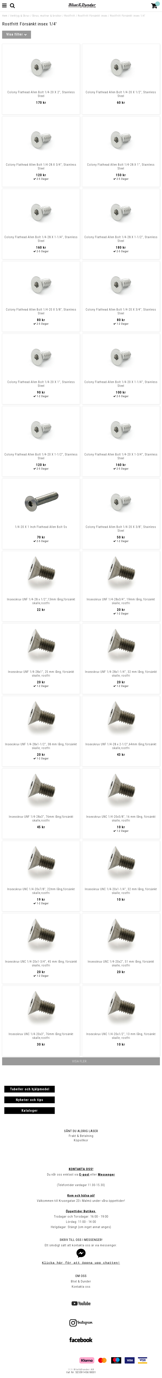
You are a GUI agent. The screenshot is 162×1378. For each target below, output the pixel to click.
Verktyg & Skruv (20, 15)
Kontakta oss (81, 1287)
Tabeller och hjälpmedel (29, 1089)
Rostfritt (69, 15)
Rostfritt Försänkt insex (92, 15)
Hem (4, 15)
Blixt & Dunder (81, 1281)
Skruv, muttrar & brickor (47, 15)
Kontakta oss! (81, 1169)
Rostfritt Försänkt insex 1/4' (127, 15)
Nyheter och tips (29, 1100)
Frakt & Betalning (81, 1136)
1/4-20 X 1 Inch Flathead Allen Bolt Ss (41, 527)
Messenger (106, 1174)
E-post (84, 1174)
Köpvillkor (81, 1140)
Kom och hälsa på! (81, 1195)
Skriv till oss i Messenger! (81, 1240)
